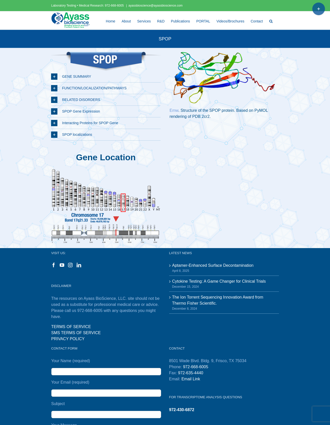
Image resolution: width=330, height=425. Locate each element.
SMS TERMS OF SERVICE (76, 333)
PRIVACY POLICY (68, 339)
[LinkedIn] (79, 265)
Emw (173, 110)
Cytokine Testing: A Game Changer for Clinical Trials (219, 281)
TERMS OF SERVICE (71, 327)
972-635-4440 (190, 373)
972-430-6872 (181, 410)
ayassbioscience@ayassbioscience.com (155, 5)
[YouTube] (62, 265)
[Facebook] (53, 265)
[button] (271, 20)
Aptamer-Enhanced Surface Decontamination (213, 265)
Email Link (190, 379)
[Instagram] (70, 265)
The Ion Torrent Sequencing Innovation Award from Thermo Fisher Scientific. (217, 300)
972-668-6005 (115, 5)
